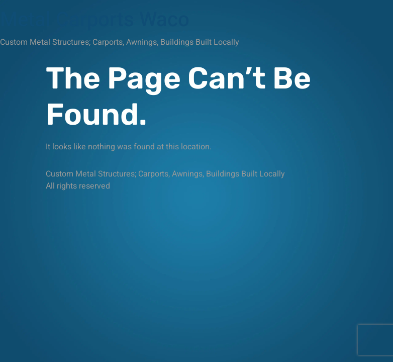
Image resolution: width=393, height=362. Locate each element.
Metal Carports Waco (94, 20)
